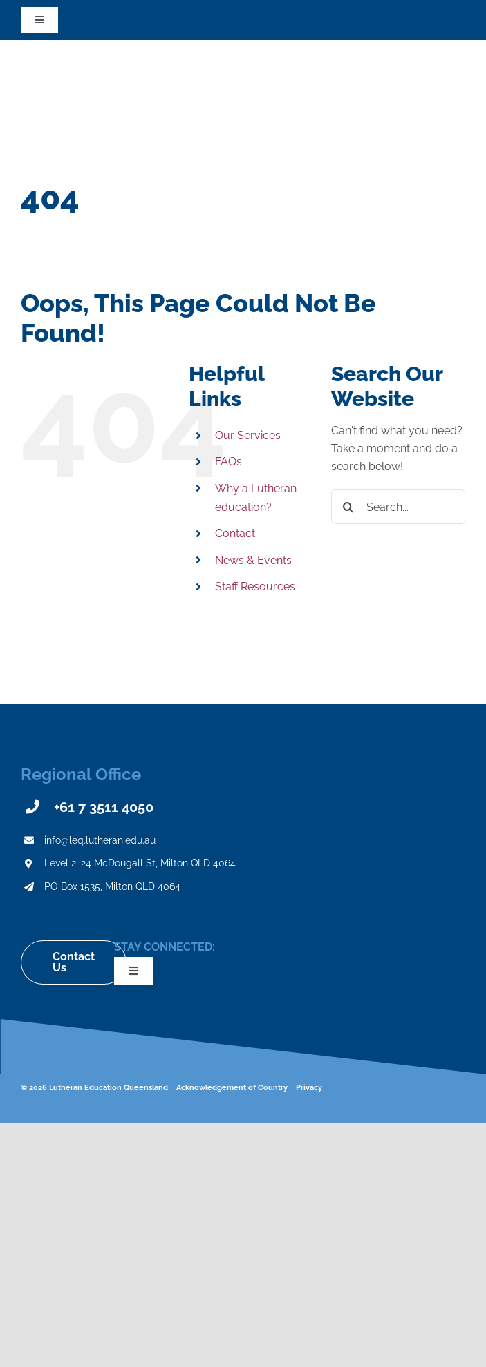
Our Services (248, 435)
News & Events (253, 560)
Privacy (309, 1087)
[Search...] (398, 506)
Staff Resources (255, 586)
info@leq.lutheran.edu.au (100, 840)
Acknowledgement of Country (232, 1087)
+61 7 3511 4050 (103, 807)
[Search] (348, 506)
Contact (235, 533)
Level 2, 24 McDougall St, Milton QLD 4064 (140, 863)
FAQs (228, 461)
